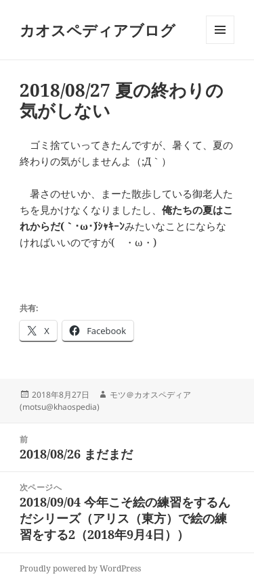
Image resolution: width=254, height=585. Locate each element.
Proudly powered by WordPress (80, 568)
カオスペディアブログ (97, 30)
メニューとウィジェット (220, 43)
